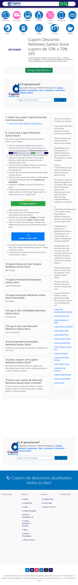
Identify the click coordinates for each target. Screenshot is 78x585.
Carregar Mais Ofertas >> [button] (39, 70)
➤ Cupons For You (48, 507)
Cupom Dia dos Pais (61, 316)
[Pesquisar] (35, 100)
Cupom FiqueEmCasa (62, 343)
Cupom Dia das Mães (62, 379)
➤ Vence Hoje (47, 503)
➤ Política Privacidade (26, 534)
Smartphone (33, 90)
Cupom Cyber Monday (62, 374)
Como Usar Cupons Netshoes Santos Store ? (25, 123)
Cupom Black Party (61, 335)
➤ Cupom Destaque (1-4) (27, 516)
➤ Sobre (25, 499)
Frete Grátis (60, 90)
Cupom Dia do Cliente (62, 339)
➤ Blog (24, 530)
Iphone (60, 88)
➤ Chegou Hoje (47, 499)
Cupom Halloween (61, 353)
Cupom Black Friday (61, 364)
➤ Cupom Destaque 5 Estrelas (26, 523)
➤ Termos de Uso (28, 540)
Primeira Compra (26, 93)
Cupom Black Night (61, 330)
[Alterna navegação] (63, 4)
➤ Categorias (27, 503)
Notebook (22, 90)
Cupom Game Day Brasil (63, 326)
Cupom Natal (59, 383)
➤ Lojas (25, 507)
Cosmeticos (49, 90)
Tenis (41, 90)
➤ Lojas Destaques (29, 511)
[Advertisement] (39, 416)
